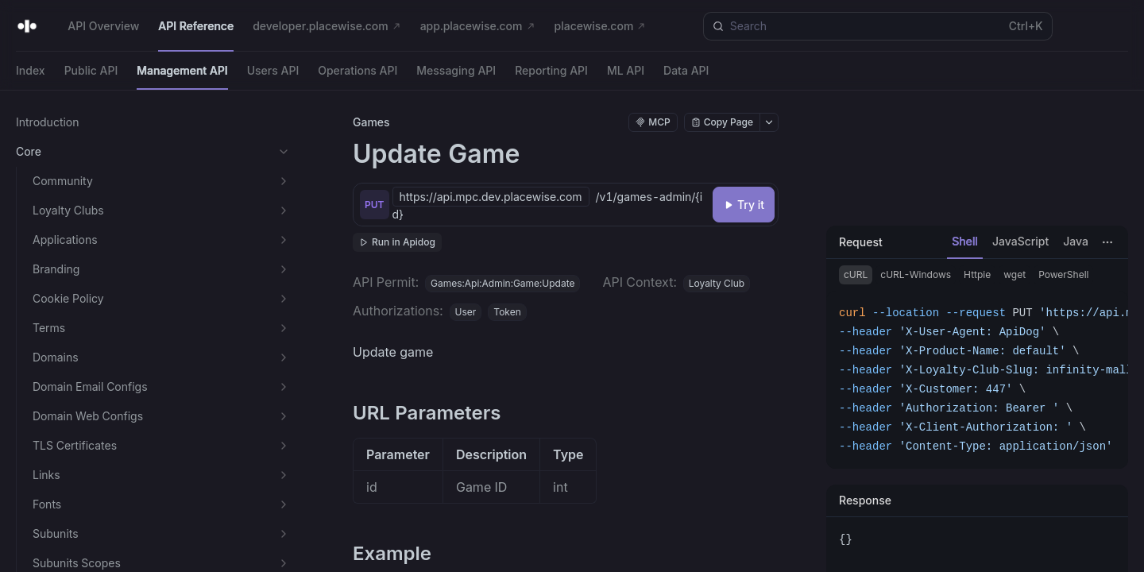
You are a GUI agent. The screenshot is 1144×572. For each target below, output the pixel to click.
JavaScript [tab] (1020, 241)
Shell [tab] (965, 241)
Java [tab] (1075, 241)
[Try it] (744, 204)
